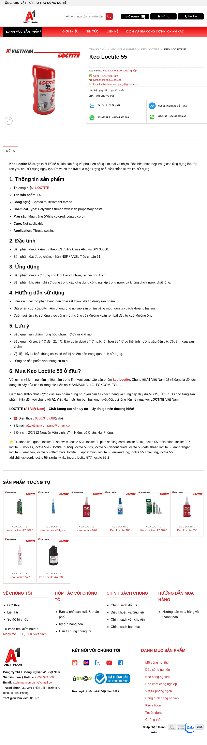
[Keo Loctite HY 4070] (153, 506)
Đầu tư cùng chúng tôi (75, 631)
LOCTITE (42, 188)
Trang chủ (97, 49)
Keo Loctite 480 (120, 530)
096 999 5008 (46, 677)
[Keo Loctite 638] (187, 506)
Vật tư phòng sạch (158, 691)
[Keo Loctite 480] (120, 506)
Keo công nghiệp (123, 49)
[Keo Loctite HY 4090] (19, 506)
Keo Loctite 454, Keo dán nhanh (53, 530)
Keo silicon (153, 705)
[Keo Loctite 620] (86, 506)
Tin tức (92, 31)
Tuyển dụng (153, 712)
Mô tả (10, 150)
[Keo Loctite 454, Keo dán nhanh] (53, 506)
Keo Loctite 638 (187, 530)
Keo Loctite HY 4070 (153, 530)
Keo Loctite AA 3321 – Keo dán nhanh (53, 577)
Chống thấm (154, 719)
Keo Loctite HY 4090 (19, 530)
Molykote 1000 (13, 634)
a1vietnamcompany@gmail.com (49, 425)
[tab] (10, 151)
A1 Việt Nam (34, 409)
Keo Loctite (150, 49)
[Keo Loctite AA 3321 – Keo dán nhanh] (53, 553)
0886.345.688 (45, 418)
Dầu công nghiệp (157, 669)
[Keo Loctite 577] (19, 553)
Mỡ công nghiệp (156, 662)
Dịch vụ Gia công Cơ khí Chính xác (155, 31)
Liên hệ (112, 31)
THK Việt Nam (36, 634)
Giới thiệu (70, 31)
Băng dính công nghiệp (162, 698)
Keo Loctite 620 (87, 530)
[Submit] (109, 16)
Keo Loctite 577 (20, 577)
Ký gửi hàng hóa (71, 624)
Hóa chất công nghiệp (161, 684)
